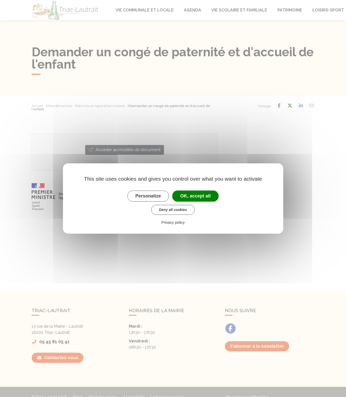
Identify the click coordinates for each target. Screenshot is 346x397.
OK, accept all (195, 195)
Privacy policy (173, 222)
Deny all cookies (173, 210)
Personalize (148, 195)
